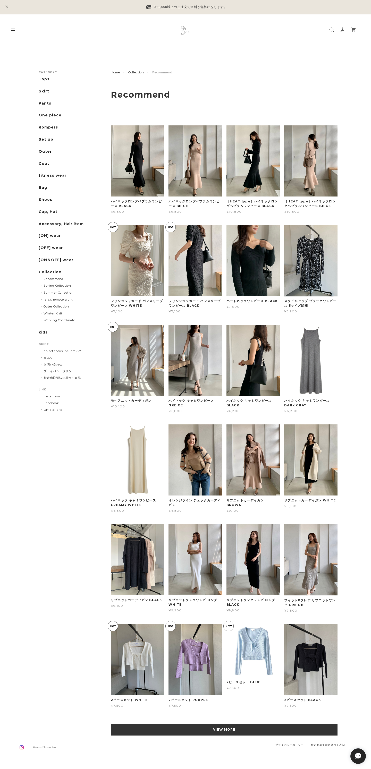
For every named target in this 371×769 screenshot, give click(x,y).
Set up (46, 139)
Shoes (45, 200)
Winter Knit (53, 313)
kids (43, 332)
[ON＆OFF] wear (56, 260)
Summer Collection (59, 292)
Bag (43, 187)
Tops (44, 79)
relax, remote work (58, 299)
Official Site (53, 410)
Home (115, 72)
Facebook (51, 403)
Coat (44, 163)
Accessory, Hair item (61, 224)
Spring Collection (57, 285)
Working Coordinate (59, 320)
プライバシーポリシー (59, 371)
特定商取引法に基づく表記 (62, 378)
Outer (45, 151)
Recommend (54, 279)
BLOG (48, 358)
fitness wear (52, 175)
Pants (45, 103)
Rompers (48, 127)
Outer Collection (56, 306)
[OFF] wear (51, 248)
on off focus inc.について (63, 351)
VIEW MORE (224, 729)
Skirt (44, 91)
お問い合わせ (53, 364)
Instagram (52, 396)
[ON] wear (50, 236)
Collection (136, 72)
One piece (50, 115)
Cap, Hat (48, 212)
